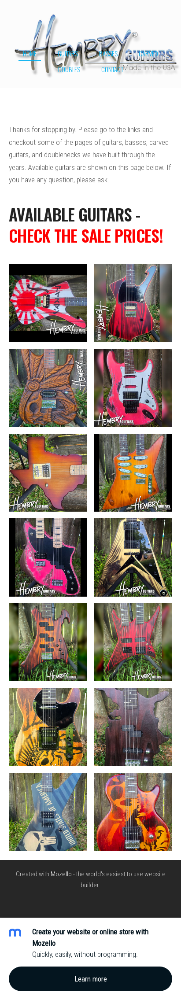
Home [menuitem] (30, 53)
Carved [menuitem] (148, 53)
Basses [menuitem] (108, 53)
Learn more (90, 978)
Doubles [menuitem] (69, 69)
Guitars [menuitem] (68, 53)
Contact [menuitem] (112, 69)
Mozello (61, 874)
